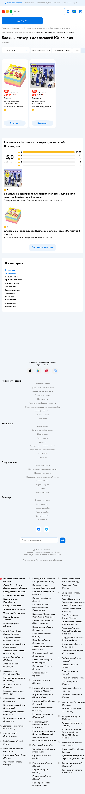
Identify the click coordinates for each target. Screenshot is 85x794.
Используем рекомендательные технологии (42, 554)
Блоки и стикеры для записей (16, 32)
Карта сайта (42, 418)
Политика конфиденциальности (42, 403)
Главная (5, 28)
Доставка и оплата (42, 383)
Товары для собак (42, 508)
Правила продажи (42, 395)
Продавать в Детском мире (42, 387)
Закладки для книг (59, 28)
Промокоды (42, 399)
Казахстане (47, 560)
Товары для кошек (42, 500)
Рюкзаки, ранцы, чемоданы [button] (13, 291)
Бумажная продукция (34, 28)
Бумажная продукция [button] (10, 271)
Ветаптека (42, 520)
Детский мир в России (32, 560)
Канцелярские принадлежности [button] (13, 278)
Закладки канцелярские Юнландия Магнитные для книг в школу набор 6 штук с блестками (39, 195)
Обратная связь (42, 415)
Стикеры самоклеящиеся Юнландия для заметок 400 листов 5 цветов (42, 232)
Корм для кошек (42, 504)
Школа (15, 28)
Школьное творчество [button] (10, 305)
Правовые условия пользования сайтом (43, 552)
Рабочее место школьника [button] (12, 285)
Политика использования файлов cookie (42, 407)
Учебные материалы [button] (10, 298)
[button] (22, 20)
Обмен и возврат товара (42, 391)
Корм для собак (42, 512)
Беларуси (58, 560)
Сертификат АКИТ (42, 411)
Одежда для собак (42, 516)
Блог (42, 488)
